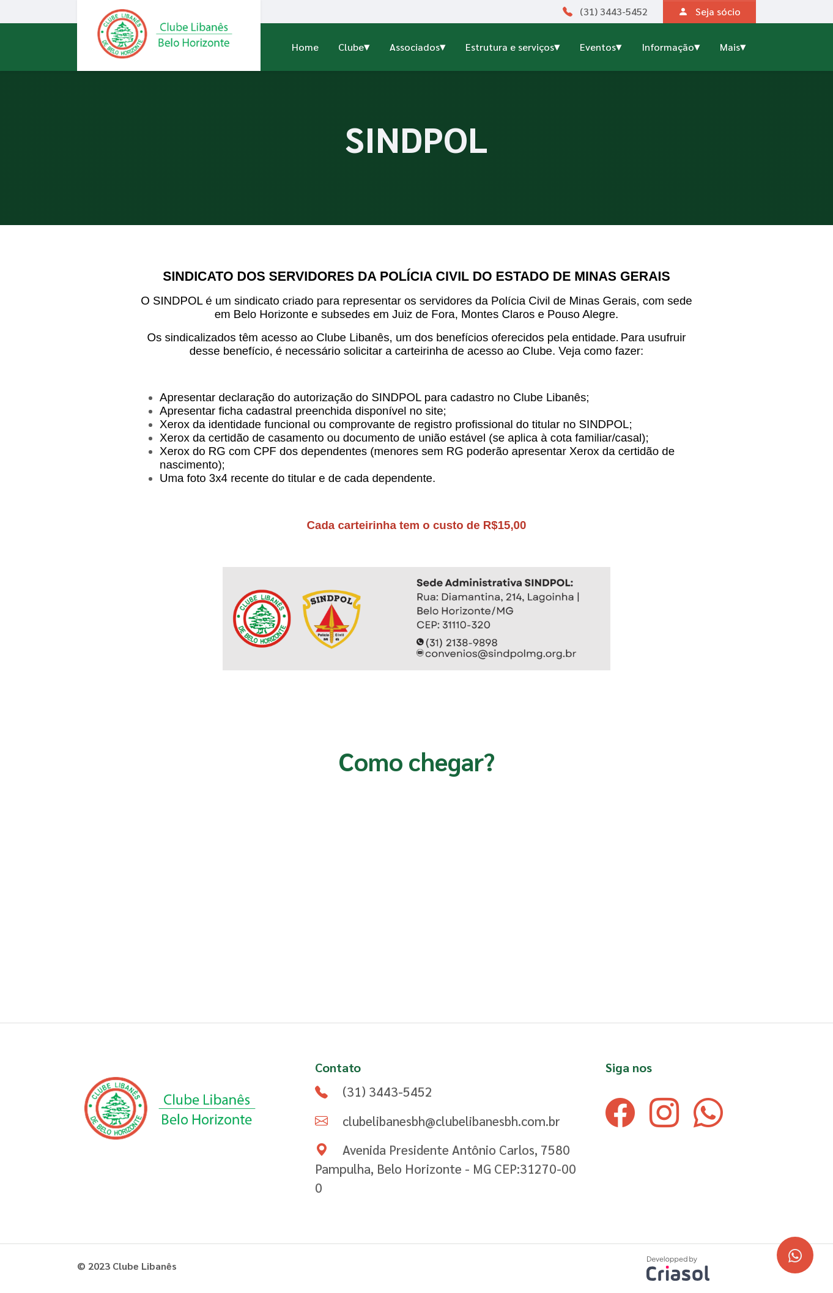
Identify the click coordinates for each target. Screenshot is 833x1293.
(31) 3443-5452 (605, 11)
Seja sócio (709, 11)
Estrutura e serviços (512, 45)
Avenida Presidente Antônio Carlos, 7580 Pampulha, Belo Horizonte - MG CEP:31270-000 (445, 1168)
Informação (671, 45)
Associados (418, 45)
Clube (354, 45)
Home (305, 46)
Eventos (601, 45)
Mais (733, 45)
